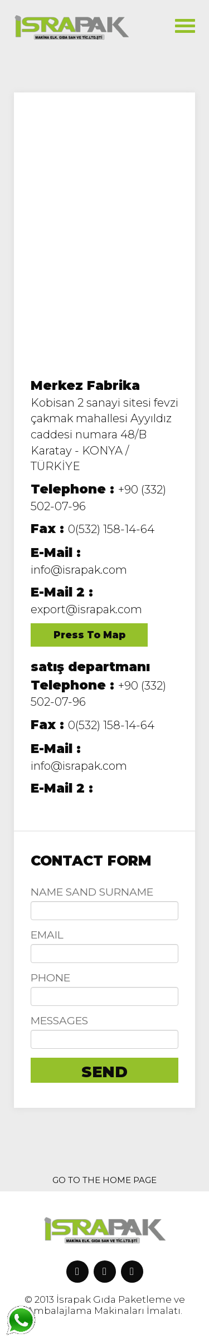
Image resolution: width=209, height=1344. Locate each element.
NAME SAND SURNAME (92, 892)
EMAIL (47, 934)
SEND (104, 1072)
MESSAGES (59, 1020)
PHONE (50, 977)
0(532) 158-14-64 (92, 529)
